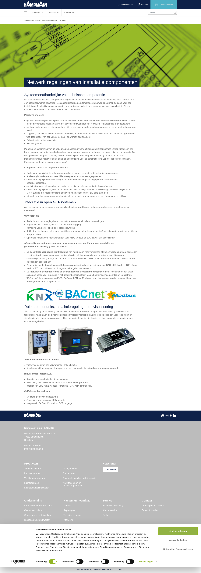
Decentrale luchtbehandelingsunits (79, 478)
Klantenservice (110, 510)
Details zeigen (146, 567)
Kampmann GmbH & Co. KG (38, 505)
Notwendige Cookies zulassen (178, 555)
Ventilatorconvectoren (34, 478)
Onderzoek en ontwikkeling (37, 515)
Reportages (69, 510)
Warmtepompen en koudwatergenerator (72, 484)
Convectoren (68, 473)
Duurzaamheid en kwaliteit (37, 520)
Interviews (68, 520)
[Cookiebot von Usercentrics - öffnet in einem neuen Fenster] (18, 568)
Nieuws (67, 505)
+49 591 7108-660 (33, 445)
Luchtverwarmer (32, 473)
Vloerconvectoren (32, 468)
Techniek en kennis (72, 515)
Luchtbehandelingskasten (36, 488)
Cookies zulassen (178, 537)
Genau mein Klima (33, 510)
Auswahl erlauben (178, 546)
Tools (105, 515)
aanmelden (111, 469)
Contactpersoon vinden (153, 505)
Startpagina (28, 20)
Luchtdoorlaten (31, 483)
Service (37, 20)
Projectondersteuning (49, 20)
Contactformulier (150, 510)
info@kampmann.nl (33, 449)
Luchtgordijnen (69, 468)
